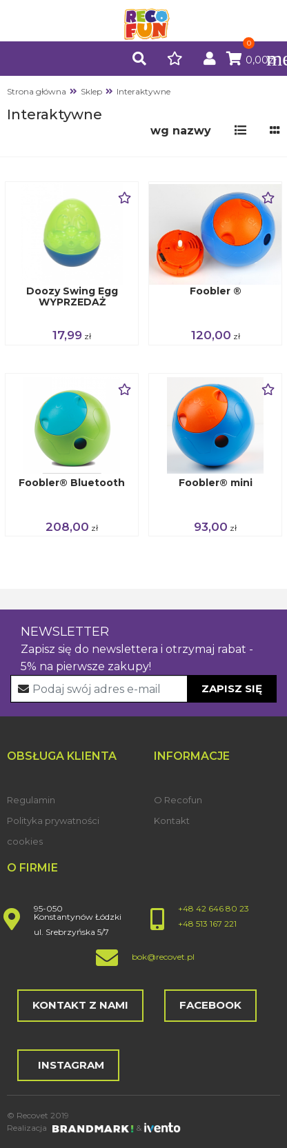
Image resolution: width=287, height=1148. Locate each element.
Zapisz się (231, 688)
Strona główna (36, 91)
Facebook (210, 1004)
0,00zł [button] (251, 60)
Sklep (91, 91)
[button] (139, 59)
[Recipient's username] (144, 689)
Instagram (68, 1064)
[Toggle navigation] (269, 58)
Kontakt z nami (80, 1004)
